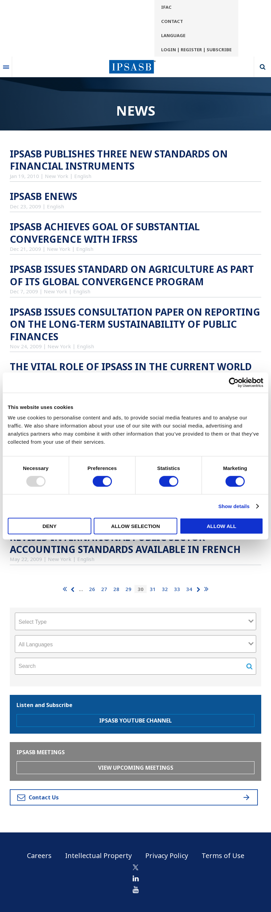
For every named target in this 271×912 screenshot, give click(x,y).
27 (104, 589)
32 (165, 589)
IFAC (166, 7)
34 (189, 589)
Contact (172, 21)
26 (92, 589)
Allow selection (135, 526)
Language (173, 35)
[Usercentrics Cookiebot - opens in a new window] (233, 382)
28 (116, 589)
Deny (49, 526)
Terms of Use (223, 855)
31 (153, 589)
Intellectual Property (98, 855)
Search (263, 67)
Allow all (221, 526)
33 (177, 589)
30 (141, 589)
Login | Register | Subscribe (196, 50)
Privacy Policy (166, 855)
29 (128, 589)
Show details (234, 506)
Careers (39, 855)
